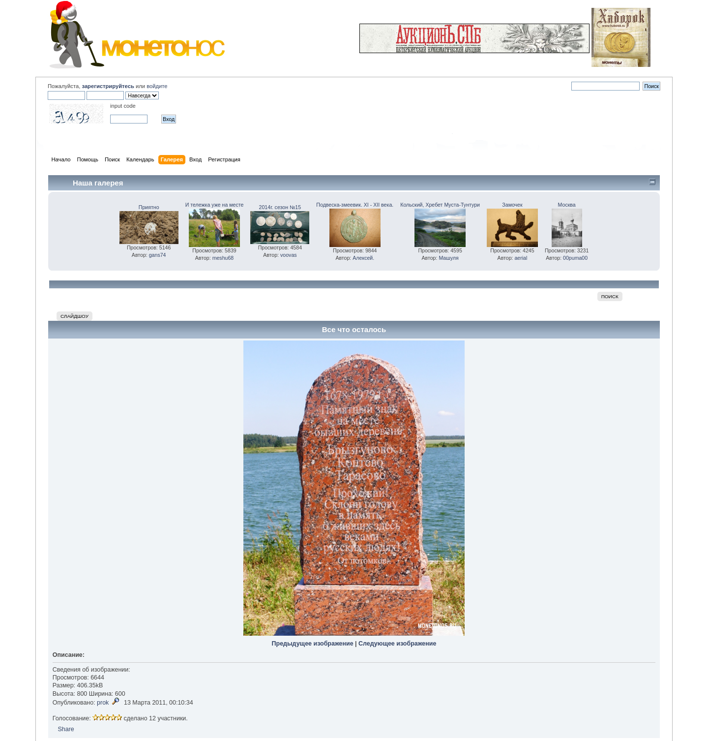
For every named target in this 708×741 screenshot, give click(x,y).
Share (66, 729)
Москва (567, 205)
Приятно (149, 207)
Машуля (448, 258)
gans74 (157, 255)
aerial (520, 258)
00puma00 (575, 258)
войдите (157, 86)
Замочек (512, 205)
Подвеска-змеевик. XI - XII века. (354, 205)
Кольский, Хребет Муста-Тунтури (440, 205)
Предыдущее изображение (313, 643)
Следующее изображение (397, 643)
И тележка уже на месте (214, 205)
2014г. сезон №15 (280, 207)
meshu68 (223, 258)
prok (103, 702)
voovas (288, 255)
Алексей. (363, 258)
